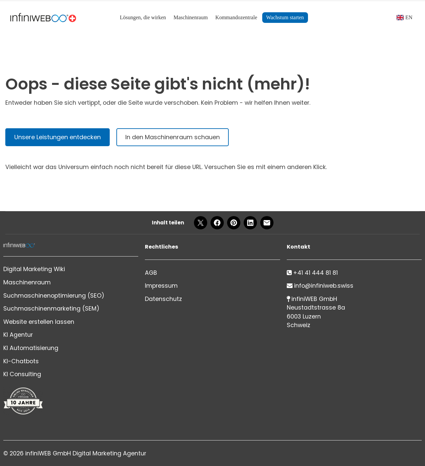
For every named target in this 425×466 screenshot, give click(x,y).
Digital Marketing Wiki (34, 269)
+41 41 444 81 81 (315, 273)
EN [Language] (408, 17)
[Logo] (43, 18)
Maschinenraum (191, 17)
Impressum (161, 286)
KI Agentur (18, 335)
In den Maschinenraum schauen (172, 137)
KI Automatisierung (30, 348)
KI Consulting (22, 374)
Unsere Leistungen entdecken (57, 137)
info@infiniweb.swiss (323, 286)
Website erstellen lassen (38, 322)
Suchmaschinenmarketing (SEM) (51, 309)
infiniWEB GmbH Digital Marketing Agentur (85, 453)
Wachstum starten (285, 17)
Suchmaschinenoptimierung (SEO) (53, 296)
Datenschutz (163, 299)
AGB (151, 273)
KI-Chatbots (21, 361)
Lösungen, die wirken (143, 17)
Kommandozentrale (236, 17)
